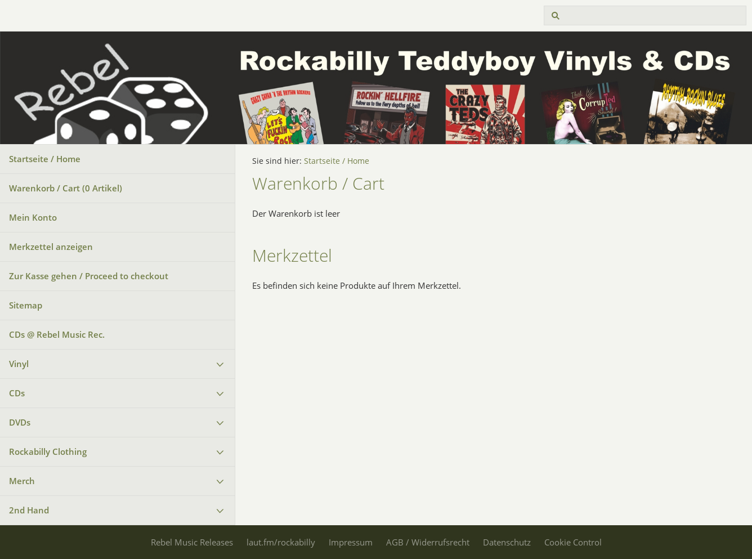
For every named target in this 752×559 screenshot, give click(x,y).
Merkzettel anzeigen (51, 246)
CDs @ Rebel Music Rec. (57, 334)
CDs (17, 393)
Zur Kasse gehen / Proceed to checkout (88, 275)
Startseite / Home (44, 158)
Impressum (351, 542)
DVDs (19, 422)
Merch (22, 480)
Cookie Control (573, 542)
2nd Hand (29, 510)
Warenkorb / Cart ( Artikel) (65, 188)
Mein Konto (33, 217)
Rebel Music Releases (192, 542)
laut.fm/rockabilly (281, 542)
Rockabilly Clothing (48, 451)
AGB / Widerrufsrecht (427, 542)
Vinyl (19, 363)
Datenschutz (507, 542)
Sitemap (25, 305)
